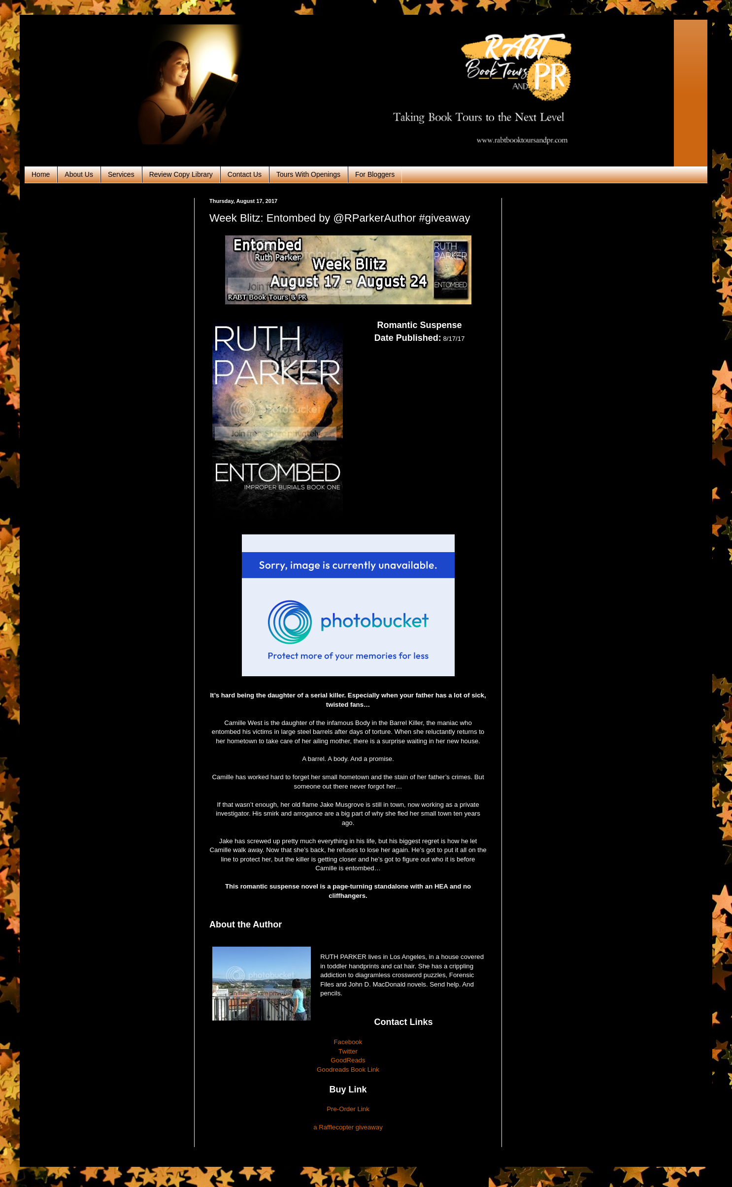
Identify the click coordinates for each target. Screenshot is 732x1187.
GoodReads (348, 1060)
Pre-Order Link (348, 1109)
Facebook (348, 1042)
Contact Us (245, 174)
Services (121, 174)
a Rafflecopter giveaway (348, 1127)
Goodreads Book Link (348, 1069)
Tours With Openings (308, 174)
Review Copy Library (181, 174)
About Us (79, 174)
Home (41, 174)
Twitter (348, 1051)
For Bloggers (375, 174)
